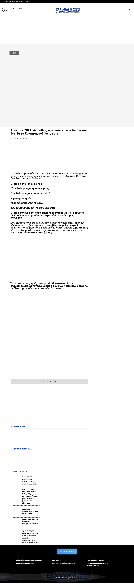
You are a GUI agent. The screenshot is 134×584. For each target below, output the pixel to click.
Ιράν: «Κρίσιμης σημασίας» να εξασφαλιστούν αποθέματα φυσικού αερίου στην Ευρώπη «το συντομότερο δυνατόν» (30, 481)
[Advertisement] (49, 154)
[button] (129, 10)
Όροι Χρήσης (56, 561)
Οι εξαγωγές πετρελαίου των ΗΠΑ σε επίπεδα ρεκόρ (30, 512)
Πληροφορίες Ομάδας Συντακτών (64, 564)
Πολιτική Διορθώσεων (95, 561)
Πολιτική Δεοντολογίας (25, 564)
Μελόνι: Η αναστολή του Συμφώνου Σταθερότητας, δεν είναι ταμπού (30, 523)
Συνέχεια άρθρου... (49, 381)
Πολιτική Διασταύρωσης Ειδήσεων (29, 561)
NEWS (14, 53)
